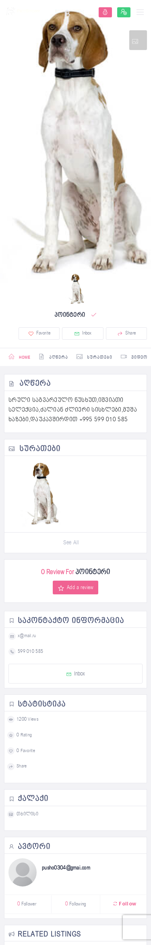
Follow (124, 903)
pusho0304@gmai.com (66, 868)
